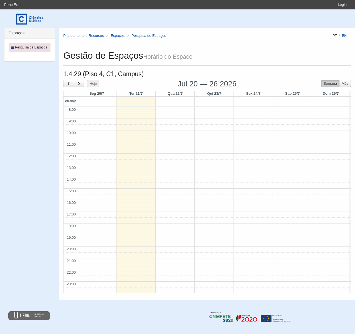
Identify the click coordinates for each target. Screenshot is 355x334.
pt (335, 36)
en (344, 36)
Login (342, 4)
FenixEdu (12, 4)
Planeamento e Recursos (83, 36)
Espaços (118, 36)
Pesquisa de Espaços (148, 36)
